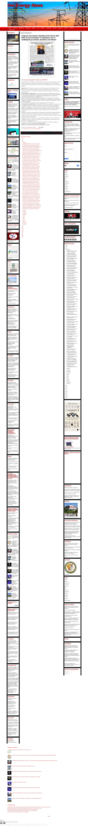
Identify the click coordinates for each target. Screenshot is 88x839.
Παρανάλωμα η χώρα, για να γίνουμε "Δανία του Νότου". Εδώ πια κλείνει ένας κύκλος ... (13, 613)
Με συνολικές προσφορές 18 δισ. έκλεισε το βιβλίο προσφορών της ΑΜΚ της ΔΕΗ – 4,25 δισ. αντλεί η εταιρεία (13, 63)
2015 (66, 397)
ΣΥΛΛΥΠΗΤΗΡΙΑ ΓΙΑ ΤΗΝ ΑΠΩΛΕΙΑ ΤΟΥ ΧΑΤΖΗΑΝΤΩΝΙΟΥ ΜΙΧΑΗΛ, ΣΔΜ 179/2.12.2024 (12, 498)
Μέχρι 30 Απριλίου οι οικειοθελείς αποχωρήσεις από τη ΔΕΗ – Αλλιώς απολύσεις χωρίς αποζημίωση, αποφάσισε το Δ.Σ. (72, 625)
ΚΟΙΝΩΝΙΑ (66, 186)
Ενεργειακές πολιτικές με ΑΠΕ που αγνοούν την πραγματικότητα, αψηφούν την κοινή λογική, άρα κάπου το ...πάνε (13, 648)
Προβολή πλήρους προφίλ (12, 742)
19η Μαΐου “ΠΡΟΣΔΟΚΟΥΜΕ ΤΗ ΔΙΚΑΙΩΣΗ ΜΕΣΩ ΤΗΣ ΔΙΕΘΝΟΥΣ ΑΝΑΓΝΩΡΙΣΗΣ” (13, 386)
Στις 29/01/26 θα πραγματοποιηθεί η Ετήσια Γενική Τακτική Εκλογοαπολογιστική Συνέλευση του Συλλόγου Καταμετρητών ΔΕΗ (13, 408)
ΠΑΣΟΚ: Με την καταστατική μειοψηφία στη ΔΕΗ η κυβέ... (31, 200)
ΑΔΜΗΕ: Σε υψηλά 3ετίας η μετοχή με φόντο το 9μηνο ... (31, 171)
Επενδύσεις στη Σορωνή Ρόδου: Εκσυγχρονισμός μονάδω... (31, 146)
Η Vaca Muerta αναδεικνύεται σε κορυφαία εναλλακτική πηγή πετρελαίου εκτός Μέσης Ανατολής (13, 121)
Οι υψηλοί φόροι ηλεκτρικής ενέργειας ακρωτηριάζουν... (31, 145)
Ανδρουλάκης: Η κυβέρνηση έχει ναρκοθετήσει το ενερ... (31, 175)
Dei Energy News (25, 5)
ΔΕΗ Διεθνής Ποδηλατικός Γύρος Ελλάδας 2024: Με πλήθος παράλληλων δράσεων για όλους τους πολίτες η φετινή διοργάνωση (13, 669)
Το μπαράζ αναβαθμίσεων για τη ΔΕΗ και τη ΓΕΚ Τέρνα (31, 165)
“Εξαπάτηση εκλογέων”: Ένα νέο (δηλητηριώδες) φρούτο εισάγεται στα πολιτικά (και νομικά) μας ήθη (72, 536)
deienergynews (11, 740)
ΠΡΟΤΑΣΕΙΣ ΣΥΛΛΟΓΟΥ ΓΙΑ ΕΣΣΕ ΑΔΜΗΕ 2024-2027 (12, 467)
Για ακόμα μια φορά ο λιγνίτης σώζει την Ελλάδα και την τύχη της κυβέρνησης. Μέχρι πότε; (13, 633)
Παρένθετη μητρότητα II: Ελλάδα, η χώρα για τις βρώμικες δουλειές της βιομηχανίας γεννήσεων (72, 526)
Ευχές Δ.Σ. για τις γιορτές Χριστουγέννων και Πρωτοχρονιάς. (12, 294)
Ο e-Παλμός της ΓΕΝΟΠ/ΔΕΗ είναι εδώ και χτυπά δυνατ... (31, 156)
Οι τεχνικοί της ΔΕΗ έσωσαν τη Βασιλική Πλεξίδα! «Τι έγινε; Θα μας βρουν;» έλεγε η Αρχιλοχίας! (71, 607)
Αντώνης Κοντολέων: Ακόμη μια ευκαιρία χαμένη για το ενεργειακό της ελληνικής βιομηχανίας (71, 544)
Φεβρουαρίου (25, 222)
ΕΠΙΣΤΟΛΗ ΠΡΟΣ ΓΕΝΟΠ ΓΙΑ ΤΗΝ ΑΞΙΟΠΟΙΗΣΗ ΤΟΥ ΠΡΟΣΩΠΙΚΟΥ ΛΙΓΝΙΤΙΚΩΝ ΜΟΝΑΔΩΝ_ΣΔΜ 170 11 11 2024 (13, 482)
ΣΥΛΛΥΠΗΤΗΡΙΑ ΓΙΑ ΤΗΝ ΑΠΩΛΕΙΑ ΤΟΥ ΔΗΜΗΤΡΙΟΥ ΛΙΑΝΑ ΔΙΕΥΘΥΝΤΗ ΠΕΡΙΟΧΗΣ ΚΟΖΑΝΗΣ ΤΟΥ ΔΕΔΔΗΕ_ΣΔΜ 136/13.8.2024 (13, 493)
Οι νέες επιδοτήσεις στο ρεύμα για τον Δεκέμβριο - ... (30, 192)
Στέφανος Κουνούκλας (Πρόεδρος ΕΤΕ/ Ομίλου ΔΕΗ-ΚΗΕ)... (31, 153)
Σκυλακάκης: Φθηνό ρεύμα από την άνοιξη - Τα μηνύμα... (31, 143)
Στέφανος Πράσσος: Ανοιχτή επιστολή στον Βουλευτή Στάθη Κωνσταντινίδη (13, 725)
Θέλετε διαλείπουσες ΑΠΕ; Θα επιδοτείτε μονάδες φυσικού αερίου (13, 657)
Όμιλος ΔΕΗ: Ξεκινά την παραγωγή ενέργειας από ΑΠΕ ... (31, 179)
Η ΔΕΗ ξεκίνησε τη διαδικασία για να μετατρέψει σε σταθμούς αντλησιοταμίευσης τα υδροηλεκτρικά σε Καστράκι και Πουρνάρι (13, 194)
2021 (23, 228)
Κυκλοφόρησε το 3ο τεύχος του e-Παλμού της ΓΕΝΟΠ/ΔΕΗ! (13, 418)
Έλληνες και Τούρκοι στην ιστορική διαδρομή (12, 706)
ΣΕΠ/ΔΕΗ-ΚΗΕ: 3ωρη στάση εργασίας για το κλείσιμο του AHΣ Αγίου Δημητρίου (12, 459)
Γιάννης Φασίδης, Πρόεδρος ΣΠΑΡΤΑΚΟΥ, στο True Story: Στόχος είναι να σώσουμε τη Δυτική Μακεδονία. (13, 393)
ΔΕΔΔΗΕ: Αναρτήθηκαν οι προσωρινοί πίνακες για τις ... (31, 154)
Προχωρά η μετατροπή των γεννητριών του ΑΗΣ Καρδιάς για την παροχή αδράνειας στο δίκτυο (13, 187)
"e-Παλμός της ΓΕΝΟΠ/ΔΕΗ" (41, 79)
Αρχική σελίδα (41, 132)
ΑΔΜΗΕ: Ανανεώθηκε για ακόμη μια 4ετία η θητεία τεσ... (31, 147)
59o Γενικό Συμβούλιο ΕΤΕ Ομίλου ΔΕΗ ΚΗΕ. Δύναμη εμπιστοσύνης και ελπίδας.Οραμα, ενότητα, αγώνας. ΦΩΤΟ (12, 690)
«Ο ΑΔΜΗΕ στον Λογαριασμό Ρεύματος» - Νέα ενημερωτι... (31, 204)
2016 (23, 235)
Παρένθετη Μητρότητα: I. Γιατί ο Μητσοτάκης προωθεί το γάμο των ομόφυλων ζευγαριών (71, 529)
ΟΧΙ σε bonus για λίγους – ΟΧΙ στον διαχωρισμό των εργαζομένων (13, 421)
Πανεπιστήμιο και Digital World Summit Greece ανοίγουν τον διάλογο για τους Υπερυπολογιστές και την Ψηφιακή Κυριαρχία (13, 322)
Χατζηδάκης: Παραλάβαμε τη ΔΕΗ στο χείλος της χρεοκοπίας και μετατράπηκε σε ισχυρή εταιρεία (13, 589)
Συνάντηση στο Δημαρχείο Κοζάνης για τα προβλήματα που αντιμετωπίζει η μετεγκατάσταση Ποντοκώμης (71, 651)
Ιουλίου (67, 374)
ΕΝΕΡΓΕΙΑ (66, 181)
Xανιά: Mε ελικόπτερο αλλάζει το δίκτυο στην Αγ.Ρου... (30, 190)
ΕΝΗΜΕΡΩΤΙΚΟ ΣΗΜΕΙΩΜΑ (12, 461)
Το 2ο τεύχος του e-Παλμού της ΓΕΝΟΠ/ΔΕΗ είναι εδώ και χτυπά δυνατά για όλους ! (13, 425)
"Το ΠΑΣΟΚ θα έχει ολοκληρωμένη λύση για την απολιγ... (31, 183)
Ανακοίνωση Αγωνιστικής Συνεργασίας (12, 516)
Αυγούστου (24, 214)
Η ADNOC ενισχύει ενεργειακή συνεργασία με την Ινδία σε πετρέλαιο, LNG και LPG (13, 113)
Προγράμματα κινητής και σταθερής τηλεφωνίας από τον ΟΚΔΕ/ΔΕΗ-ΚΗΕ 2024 (13, 375)
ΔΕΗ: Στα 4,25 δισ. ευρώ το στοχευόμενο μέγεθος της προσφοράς (12, 75)
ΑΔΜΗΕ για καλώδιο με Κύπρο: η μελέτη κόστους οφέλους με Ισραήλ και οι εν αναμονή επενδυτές (13, 67)
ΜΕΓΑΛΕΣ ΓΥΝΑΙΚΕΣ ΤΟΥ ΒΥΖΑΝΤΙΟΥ (71, 487)
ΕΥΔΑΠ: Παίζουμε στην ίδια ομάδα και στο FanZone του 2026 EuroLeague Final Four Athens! (12, 338)
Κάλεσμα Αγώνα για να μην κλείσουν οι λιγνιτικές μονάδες (13, 720)
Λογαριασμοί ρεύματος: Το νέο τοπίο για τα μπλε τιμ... (30, 157)
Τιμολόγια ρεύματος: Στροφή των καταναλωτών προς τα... (31, 207)
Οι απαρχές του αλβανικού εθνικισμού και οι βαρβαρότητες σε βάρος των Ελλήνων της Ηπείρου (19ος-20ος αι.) (13, 712)
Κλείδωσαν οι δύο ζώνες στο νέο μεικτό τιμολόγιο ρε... (30, 178)
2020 (23, 230)
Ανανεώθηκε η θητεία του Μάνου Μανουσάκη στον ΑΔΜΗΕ (31, 160)
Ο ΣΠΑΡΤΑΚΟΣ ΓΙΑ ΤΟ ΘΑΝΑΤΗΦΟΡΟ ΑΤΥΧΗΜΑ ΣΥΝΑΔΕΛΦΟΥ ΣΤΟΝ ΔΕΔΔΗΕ (13, 383)
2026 (23, 138)
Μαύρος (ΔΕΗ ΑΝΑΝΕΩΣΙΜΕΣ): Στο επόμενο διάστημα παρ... (71, 361)
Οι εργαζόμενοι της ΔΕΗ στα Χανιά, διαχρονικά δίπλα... (31, 149)
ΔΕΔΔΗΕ (65, 177)
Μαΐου (24, 218)
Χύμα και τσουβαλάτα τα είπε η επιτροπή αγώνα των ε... (31, 193)
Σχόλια (9, 50)
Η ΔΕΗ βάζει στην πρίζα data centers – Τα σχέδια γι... (71, 349)
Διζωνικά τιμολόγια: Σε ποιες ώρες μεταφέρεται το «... (30, 164)
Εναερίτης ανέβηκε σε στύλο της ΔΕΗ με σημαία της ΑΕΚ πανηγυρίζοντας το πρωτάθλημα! (15, 571)
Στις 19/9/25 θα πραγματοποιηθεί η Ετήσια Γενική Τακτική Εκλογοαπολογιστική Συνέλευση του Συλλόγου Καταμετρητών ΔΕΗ (13, 414)
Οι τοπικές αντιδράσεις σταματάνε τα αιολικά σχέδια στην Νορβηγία (12, 660)
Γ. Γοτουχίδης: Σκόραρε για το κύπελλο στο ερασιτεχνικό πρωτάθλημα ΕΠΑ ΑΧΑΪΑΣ (13, 327)
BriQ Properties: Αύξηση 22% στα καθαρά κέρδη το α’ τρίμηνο (13, 351)
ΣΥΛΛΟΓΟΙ (32, 128)
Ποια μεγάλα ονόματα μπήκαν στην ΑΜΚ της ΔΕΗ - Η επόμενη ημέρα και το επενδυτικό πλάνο (13, 71)
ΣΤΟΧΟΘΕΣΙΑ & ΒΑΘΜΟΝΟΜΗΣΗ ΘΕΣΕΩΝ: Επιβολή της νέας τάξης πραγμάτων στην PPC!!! (12, 436)
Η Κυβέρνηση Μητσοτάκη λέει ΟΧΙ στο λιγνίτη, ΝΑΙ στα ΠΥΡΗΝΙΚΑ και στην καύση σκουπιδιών (13, 733)
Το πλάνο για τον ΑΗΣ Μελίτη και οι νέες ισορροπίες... (30, 203)
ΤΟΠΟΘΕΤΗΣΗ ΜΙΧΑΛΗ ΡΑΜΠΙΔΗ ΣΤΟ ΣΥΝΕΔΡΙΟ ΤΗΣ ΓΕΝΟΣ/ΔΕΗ (13, 300)
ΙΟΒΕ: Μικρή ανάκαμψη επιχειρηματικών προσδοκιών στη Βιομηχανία (71, 553)
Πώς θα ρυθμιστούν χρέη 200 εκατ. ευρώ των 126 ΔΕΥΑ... (31, 163)
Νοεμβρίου (24, 210)
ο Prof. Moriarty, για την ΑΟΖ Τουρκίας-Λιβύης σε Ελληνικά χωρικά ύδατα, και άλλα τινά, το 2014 (13, 653)
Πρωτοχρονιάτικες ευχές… (68, 207)
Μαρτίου (24, 221)
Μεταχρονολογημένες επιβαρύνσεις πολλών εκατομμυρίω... (31, 197)
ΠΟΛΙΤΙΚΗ (66, 188)
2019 (23, 231)
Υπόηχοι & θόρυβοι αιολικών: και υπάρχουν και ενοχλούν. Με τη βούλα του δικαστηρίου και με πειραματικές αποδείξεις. (13, 618)
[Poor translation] (4, 823)
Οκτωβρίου (24, 211)
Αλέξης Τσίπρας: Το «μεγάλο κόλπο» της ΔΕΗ (15, 576)
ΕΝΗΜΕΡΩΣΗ (66, 183)
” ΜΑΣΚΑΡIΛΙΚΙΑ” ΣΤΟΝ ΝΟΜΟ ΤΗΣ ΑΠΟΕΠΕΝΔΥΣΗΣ (13, 527)
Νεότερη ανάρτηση (24, 132)
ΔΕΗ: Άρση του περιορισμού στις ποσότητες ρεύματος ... (31, 185)
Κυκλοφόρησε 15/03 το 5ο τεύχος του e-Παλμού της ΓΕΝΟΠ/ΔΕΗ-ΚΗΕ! (12, 369)
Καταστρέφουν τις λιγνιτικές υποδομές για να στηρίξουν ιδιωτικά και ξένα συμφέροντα (12, 729)
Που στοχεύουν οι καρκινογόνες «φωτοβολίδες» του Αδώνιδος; (13, 723)
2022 (23, 227)
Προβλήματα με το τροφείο (68, 627)
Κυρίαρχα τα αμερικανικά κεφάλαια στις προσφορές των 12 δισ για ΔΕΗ (15, 206)
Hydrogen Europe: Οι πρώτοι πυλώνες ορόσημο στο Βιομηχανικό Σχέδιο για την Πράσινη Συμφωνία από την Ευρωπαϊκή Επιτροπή (71, 647)
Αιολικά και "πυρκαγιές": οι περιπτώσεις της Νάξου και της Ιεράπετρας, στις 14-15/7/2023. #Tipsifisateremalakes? (13, 628)
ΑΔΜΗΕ (65, 172)
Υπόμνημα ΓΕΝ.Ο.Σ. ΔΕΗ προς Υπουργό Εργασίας (13, 291)
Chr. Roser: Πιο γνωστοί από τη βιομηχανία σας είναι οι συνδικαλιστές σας (72, 547)
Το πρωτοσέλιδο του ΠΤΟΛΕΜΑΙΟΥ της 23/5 (12, 318)
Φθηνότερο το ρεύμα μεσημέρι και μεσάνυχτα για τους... (72, 317)
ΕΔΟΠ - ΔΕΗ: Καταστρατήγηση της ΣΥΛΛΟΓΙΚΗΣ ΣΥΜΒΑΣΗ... (32, 150)
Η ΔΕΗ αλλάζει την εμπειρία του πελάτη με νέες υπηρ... (71, 297)
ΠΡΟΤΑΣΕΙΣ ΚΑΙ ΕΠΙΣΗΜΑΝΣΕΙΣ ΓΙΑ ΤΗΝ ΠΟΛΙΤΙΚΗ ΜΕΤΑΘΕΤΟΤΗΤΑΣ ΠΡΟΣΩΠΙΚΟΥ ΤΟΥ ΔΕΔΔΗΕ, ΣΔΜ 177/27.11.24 (13, 487)
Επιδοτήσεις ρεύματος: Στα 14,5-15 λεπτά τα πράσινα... (31, 196)
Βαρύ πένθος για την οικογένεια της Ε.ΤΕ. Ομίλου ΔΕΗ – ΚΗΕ (15, 161)
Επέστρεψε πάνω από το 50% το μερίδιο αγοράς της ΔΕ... (31, 194)
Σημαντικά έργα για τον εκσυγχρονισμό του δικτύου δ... (31, 208)
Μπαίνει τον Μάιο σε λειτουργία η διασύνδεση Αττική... (30, 168)
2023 (66, 385)
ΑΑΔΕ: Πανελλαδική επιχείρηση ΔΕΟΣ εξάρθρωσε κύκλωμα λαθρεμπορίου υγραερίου (13, 334)
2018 (23, 232)
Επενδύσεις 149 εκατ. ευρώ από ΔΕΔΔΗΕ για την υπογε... (31, 176)
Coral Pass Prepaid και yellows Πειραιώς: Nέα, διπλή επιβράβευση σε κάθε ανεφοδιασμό (13, 343)
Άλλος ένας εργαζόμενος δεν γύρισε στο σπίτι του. (12, 513)
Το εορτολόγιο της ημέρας (12, 226)
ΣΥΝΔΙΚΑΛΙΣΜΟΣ (11, 29)
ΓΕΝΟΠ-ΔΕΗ (66, 176)
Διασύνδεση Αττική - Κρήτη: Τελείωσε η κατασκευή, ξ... (71, 266)
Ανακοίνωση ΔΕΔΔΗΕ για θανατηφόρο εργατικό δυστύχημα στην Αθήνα (13, 174)
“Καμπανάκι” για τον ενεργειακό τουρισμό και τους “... (30, 161)
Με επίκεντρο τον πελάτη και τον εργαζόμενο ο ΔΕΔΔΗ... (71, 278)
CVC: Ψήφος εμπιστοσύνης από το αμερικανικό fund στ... (31, 201)
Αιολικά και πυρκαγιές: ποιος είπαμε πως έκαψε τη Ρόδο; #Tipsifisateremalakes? (12, 623)
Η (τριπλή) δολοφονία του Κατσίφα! (70, 493)
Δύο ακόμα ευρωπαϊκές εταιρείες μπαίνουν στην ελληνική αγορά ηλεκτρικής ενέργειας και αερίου (13, 679)
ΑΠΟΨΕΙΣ (25, 128)
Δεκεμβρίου (24, 142)
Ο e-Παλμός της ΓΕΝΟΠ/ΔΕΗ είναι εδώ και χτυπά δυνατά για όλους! (13, 451)
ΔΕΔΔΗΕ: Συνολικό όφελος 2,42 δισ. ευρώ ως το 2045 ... (31, 174)
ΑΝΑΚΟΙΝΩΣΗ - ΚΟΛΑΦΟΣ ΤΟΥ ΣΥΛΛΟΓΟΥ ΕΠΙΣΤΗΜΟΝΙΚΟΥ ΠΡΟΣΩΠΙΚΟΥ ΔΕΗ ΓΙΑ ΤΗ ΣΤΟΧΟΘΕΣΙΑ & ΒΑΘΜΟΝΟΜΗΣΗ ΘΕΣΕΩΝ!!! (13, 441)
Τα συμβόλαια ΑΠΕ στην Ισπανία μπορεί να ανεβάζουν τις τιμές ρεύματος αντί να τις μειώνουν (13, 109)
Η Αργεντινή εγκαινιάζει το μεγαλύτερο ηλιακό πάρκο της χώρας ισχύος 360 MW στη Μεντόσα (13, 117)
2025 (66, 246)
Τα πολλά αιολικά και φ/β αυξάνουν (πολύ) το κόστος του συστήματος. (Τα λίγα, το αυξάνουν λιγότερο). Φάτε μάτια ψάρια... (13, 642)
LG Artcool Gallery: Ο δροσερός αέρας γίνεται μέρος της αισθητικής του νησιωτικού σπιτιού (13, 347)
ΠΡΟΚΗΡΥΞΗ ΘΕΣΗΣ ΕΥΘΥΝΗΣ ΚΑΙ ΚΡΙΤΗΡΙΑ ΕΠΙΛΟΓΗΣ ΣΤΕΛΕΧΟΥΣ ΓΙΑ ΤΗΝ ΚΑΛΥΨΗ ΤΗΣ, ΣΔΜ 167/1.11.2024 (12, 502)
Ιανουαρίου (24, 224)
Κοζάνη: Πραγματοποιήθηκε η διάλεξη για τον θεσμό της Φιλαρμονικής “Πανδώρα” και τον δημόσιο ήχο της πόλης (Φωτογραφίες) (13, 311)
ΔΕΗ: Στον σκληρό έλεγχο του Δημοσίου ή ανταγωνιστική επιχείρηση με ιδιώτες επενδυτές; (13, 582)
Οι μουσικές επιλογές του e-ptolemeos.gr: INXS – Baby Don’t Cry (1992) (13, 315)
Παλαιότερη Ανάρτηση (57, 132)
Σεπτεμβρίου (25, 213)
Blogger (49, 816)
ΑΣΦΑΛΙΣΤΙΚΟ (66, 583)
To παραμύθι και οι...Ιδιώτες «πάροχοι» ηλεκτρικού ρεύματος (71, 616)
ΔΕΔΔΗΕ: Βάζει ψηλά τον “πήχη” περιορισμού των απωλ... (31, 172)
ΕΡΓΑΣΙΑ (29, 128)
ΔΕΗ (65, 179)
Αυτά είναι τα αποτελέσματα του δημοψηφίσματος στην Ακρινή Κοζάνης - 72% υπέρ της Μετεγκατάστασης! (72, 664)
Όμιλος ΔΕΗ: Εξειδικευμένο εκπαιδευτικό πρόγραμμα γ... (31, 167)
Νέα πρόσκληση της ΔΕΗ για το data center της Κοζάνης (15, 200)
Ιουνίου (24, 217)
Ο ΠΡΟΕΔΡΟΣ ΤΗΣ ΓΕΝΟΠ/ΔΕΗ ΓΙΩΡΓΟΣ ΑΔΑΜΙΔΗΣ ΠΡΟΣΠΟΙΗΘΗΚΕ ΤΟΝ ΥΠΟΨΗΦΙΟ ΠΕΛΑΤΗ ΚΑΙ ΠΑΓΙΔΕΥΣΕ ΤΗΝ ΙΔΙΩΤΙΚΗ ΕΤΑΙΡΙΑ (72, 633)
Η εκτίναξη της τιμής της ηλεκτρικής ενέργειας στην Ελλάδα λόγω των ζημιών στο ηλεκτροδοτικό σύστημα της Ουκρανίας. (72, 523)
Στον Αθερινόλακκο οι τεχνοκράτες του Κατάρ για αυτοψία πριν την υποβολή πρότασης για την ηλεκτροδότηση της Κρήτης (72, 612)
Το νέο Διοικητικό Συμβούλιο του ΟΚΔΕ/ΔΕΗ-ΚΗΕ (13, 372)
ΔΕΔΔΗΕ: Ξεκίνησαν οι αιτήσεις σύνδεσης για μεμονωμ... (71, 329)
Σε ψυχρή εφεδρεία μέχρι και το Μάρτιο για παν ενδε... (30, 182)
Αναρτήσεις (10, 48)
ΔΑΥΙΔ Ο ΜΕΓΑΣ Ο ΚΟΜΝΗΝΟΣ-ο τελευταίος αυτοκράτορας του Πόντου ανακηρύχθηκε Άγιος (12, 702)
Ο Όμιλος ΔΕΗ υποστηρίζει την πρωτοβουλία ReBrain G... (31, 186)
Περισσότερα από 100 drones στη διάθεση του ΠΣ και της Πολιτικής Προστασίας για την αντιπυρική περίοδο (13, 105)
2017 (23, 234)
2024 (23, 141)
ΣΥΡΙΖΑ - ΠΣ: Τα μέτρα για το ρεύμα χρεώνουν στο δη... (31, 189)
